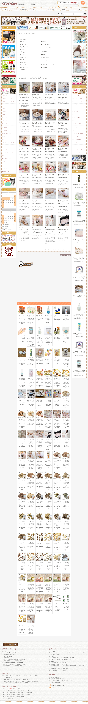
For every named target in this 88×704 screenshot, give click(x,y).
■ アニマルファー (24, 67)
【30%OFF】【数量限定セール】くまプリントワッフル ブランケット (79, 258)
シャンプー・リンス (7, 117)
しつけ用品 (4, 127)
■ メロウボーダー (24, 56)
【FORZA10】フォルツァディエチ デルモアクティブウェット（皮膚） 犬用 (79, 352)
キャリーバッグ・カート (8, 149)
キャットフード (76, 95)
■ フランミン (23, 44)
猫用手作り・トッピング (78, 101)
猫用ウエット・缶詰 (77, 98)
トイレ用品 (4, 130)
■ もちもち (22, 49)
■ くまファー (23, 54)
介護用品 (4, 161)
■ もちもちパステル (24, 69)
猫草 (74, 114)
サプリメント (5, 105)
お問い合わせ (74, 6)
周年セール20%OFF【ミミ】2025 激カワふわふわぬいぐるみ (37, 96)
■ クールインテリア (24, 59)
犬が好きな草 (5, 114)
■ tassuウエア (23, 60)
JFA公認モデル (5, 171)
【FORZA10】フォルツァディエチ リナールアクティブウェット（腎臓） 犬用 (79, 277)
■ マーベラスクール (24, 52)
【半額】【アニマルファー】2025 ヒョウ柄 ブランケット (51, 124)
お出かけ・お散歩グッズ (8, 142)
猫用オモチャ (76, 127)
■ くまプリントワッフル (25, 47)
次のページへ (45, 78)
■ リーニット (23, 41)
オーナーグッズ (6, 168)
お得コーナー (65, 9)
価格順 (35, 77)
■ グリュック (23, 42)
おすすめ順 (30, 77)
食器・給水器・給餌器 (7, 158)
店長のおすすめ (51, 9)
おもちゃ (4, 136)
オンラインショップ (8, 9)
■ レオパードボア (45, 57)
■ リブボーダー (23, 51)
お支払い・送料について (64, 6)
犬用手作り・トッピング (8, 101)
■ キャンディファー (45, 54)
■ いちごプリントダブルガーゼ (47, 47)
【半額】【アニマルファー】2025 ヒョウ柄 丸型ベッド (37, 124)
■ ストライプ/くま (45, 60)
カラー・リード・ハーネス (8, 139)
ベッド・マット (6, 155)
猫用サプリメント (77, 105)
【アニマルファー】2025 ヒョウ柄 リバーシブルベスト (50, 96)
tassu (33, 33)
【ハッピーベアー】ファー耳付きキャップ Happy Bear (37, 229)
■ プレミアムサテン (45, 44)
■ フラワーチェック (45, 67)
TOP (20, 33)
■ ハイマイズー (23, 64)
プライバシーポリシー (56, 687)
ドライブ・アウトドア (7, 146)
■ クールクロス (23, 62)
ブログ (79, 9)
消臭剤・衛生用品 (6, 133)
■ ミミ (21, 38)
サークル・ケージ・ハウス (8, 152)
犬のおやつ (4, 111)
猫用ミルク (75, 108)
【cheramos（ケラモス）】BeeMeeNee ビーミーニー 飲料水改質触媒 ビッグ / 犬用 (79, 221)
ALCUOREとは (23, 9)
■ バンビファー (23, 39)
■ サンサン (43, 38)
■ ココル (22, 70)
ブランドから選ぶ (26, 33)
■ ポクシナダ (23, 57)
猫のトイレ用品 (76, 117)
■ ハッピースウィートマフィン (47, 64)
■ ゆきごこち (44, 51)
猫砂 (74, 120)
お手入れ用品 (5, 120)
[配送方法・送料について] (9, 649)
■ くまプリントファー (46, 41)
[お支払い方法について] (55, 649)
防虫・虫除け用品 (6, 123)
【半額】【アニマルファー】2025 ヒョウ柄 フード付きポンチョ (64, 96)
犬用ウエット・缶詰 (7, 98)
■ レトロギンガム (24, 46)
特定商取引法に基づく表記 (58, 685)
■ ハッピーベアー (24, 65)
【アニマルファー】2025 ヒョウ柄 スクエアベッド (24, 124)
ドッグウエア (5, 164)
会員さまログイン (82, 6)
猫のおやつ (75, 111)
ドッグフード (5, 95)
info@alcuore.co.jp (59, 678)
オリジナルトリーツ (37, 9)
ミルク (3, 108)
